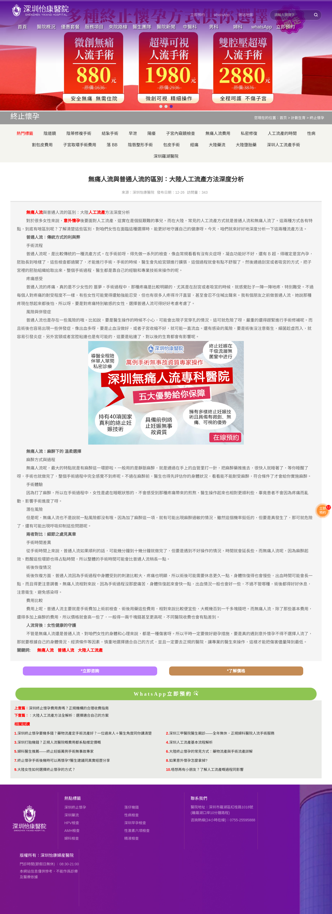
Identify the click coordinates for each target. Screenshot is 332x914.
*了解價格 (236, 671)
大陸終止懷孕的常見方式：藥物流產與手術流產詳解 (211, 751)
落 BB (112, 145)
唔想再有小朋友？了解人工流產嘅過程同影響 (207, 769)
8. (167, 760)
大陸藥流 (217, 145)
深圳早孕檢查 (135, 823)
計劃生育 (298, 118)
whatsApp (222, 15)
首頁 (22, 27)
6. (167, 751)
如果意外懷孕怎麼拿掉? (188, 760)
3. (15, 742)
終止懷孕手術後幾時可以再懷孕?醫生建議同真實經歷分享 (63, 760)
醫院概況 (46, 27)
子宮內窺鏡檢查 (180, 133)
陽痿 (151, 133)
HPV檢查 (71, 823)
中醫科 (190, 27)
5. (15, 751)
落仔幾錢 (131, 807)
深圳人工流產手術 (283, 145)
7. (15, 760)
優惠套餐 (70, 27)
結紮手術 (110, 133)
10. (168, 769)
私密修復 (249, 133)
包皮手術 (171, 145)
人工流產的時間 (282, 133)
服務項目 (94, 27)
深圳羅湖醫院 (166, 156)
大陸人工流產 (90, 650)
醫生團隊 (142, 27)
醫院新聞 (166, 27)
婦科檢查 (71, 838)
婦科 (238, 27)
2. (167, 733)
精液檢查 (131, 838)
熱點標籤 (72, 798)
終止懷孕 (317, 118)
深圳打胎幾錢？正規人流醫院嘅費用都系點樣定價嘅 (59, 742)
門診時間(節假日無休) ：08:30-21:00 (49, 864)
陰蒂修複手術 (78, 133)
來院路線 (118, 27)
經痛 (194, 145)
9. (15, 769)
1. (15, 733)
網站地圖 (245, 15)
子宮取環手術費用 (79, 145)
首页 (283, 118)
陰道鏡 (50, 133)
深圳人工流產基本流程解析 (191, 742)
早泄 (133, 133)
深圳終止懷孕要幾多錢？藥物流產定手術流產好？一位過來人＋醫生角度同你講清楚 (84, 733)
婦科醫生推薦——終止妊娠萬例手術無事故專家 (55, 751)
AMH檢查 (72, 831)
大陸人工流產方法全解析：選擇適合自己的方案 (70, 715)
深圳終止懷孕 (75, 807)
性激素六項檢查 (137, 831)
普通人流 (66, 650)
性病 (311, 133)
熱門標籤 (25, 133)
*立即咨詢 (90, 671)
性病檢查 (131, 815)
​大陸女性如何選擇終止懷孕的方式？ (46, 769)
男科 (213, 27)
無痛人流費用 (217, 133)
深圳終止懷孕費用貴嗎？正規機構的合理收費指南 (69, 708)
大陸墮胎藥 (246, 145)
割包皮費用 (42, 145)
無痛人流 (45, 650)
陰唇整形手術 (140, 145)
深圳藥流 (71, 815)
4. (167, 742)
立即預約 (197, 15)
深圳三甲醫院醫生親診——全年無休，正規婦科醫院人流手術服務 (221, 733)
